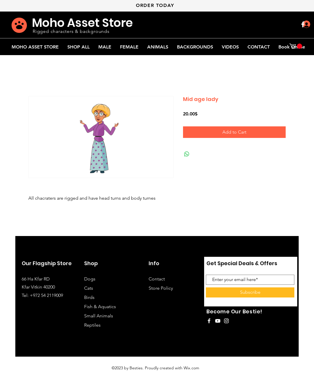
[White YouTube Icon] (218, 321)
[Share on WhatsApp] (186, 154)
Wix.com (191, 367)
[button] (295, 46)
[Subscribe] (250, 292)
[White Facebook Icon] (303, 24)
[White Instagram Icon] (226, 321)
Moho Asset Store (82, 23)
